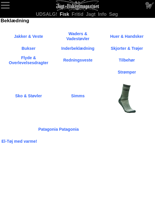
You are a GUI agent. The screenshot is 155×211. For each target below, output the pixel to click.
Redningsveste (77, 60)
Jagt (91, 14)
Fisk (65, 14)
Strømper (127, 72)
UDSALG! (47, 14)
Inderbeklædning (78, 48)
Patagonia (48, 129)
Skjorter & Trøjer (127, 48)
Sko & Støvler (28, 95)
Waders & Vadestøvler (78, 36)
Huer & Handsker (127, 36)
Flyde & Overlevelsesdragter (28, 60)
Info (103, 14)
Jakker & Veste (28, 36)
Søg (113, 14)
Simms (78, 95)
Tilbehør (127, 60)
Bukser (28, 48)
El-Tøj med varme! (19, 141)
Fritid (78, 14)
